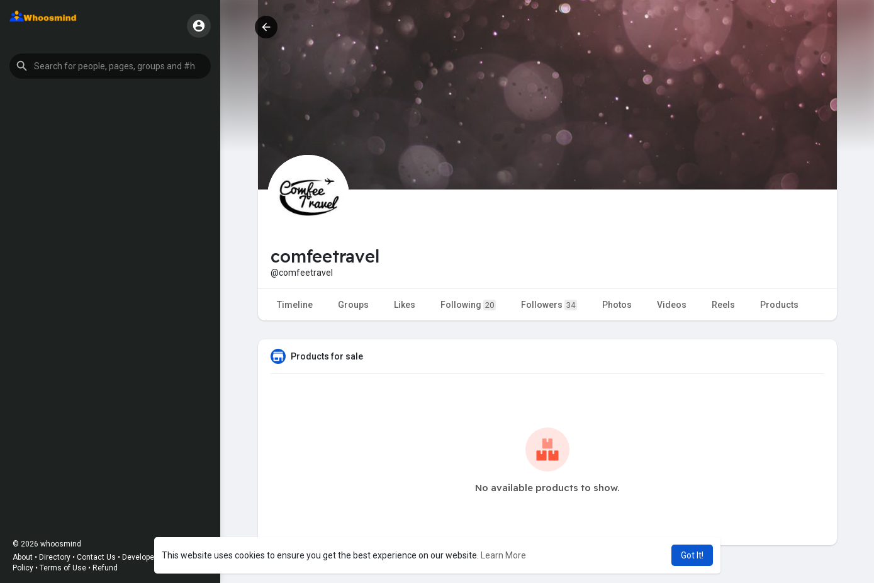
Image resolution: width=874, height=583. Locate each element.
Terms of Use (63, 567)
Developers (141, 557)
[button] (110, 66)
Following (468, 305)
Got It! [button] (692, 555)
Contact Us (96, 557)
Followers (549, 305)
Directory (54, 557)
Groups (353, 305)
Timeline (295, 305)
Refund (105, 567)
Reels (723, 305)
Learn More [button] (503, 555)
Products (779, 305)
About (23, 557)
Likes (404, 305)
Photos (617, 305)
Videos (671, 305)
